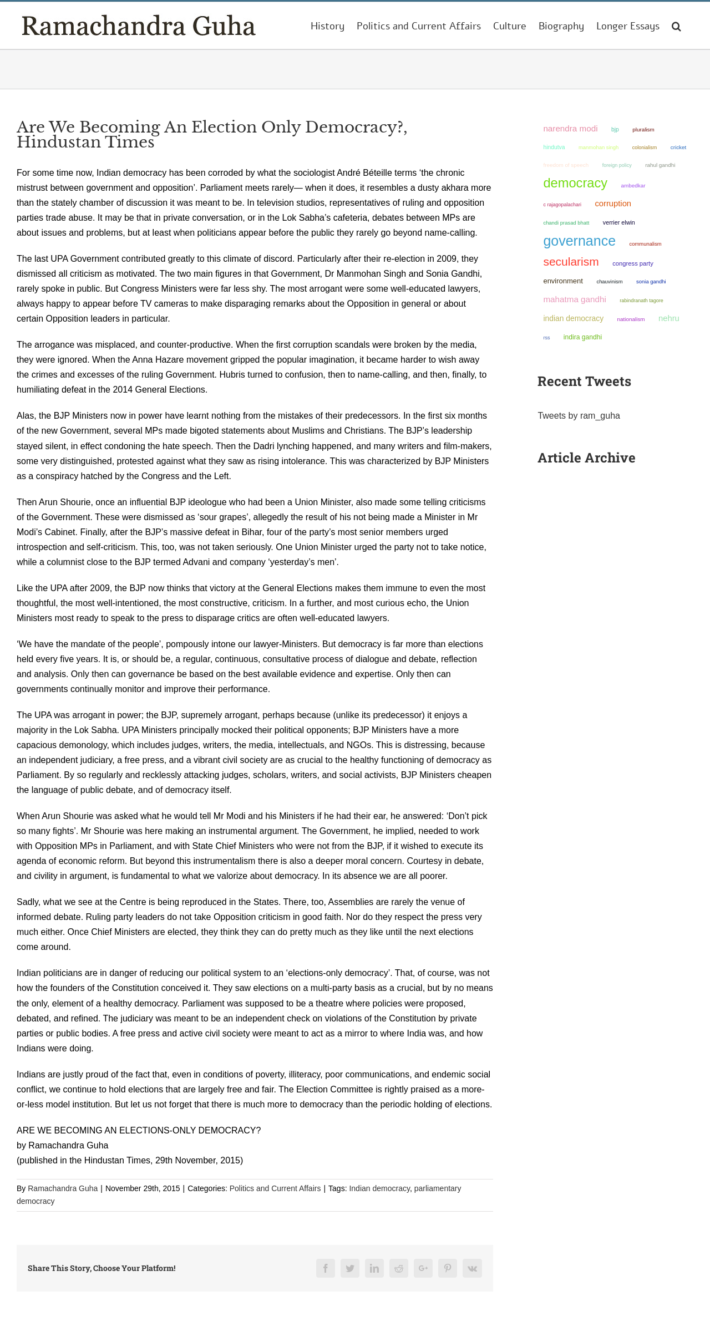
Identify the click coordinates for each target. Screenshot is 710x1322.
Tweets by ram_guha (578, 415)
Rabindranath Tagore (641, 300)
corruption (613, 203)
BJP (615, 129)
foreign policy (617, 165)
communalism (646, 244)
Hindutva (554, 147)
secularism (571, 261)
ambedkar (633, 185)
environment (563, 281)
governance (579, 240)
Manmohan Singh (598, 147)
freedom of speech (566, 165)
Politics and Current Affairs (275, 1188)
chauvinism (609, 281)
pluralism (643, 129)
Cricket (679, 147)
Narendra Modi (570, 128)
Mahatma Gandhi (574, 299)
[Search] (676, 25)
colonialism (644, 147)
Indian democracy (379, 1188)
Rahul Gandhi (660, 165)
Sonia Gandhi (651, 281)
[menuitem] (327, 25)
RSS (546, 337)
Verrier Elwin (619, 222)
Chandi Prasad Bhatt (566, 223)
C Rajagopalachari (562, 204)
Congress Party (632, 263)
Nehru (668, 318)
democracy (575, 183)
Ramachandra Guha (63, 1188)
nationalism (631, 319)
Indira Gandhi (583, 337)
